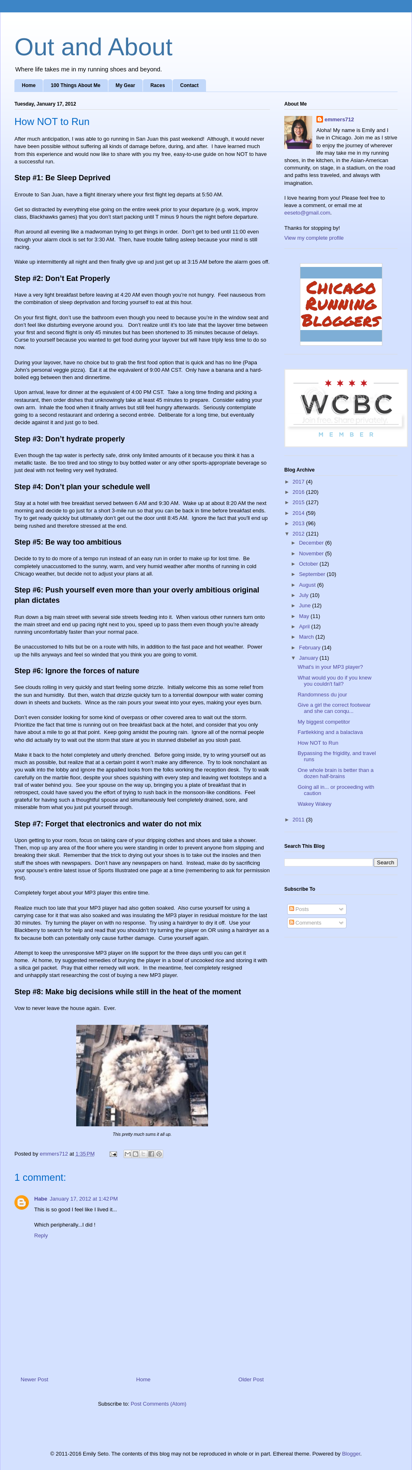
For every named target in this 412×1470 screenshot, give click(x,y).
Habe (40, 1199)
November (312, 553)
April (305, 626)
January (309, 658)
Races (157, 85)
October (309, 564)
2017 (299, 482)
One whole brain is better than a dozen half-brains (335, 773)
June (305, 605)
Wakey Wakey (314, 804)
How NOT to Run (317, 743)
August (308, 585)
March (307, 637)
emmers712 (339, 119)
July (304, 595)
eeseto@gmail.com (307, 213)
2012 (299, 534)
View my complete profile (314, 238)
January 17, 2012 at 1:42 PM (84, 1199)
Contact (189, 85)
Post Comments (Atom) (158, 1404)
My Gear (125, 85)
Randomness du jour (322, 694)
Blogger (351, 1454)
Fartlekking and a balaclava (330, 732)
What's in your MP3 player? (330, 667)
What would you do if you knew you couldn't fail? (334, 681)
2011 (299, 819)
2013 (299, 523)
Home (28, 85)
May (305, 616)
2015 (299, 502)
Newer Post (34, 1379)
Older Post (251, 1379)
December (312, 543)
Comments (305, 923)
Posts (299, 909)
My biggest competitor (323, 722)
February (310, 647)
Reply (41, 1235)
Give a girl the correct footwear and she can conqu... (333, 708)
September (313, 574)
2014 (299, 513)
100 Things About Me (75, 85)
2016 (299, 492)
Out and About (93, 47)
